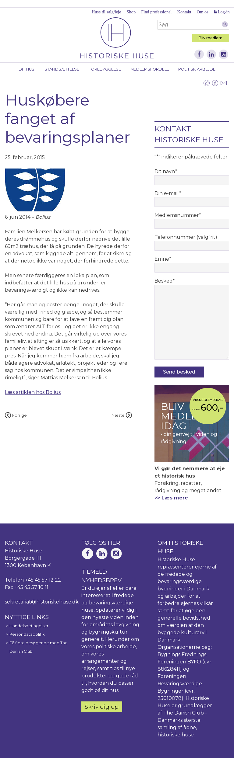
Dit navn (165, 171)
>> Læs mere (171, 498)
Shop (131, 11)
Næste (122, 415)
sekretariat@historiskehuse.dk (42, 602)
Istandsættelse (61, 69)
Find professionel (156, 11)
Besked (164, 281)
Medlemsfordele (149, 69)
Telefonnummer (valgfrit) (185, 237)
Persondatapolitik (26, 634)
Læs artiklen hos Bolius (33, 392)
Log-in (222, 11)
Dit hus (26, 69)
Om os (202, 11)
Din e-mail (167, 193)
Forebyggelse (105, 69)
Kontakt (184, 11)
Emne (162, 259)
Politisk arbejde (196, 69)
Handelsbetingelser (28, 626)
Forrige (16, 415)
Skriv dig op (102, 706)
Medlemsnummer (177, 215)
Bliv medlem (210, 38)
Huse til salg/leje (106, 11)
